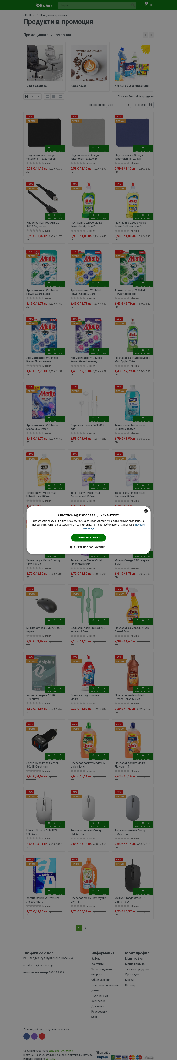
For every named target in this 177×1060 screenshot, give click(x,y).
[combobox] (146, 511)
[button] (88, 547)
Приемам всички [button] (88, 537)
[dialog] (89, 530)
